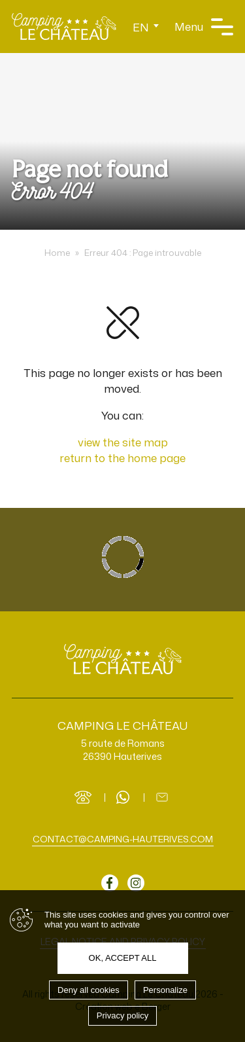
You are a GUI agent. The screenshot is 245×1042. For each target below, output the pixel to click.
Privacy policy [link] (122, 1015)
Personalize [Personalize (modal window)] (165, 990)
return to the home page (122, 457)
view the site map (123, 442)
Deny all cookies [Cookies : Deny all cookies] (88, 990)
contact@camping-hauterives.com (123, 839)
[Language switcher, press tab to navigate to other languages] (146, 26)
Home (57, 253)
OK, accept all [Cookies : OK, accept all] (123, 958)
